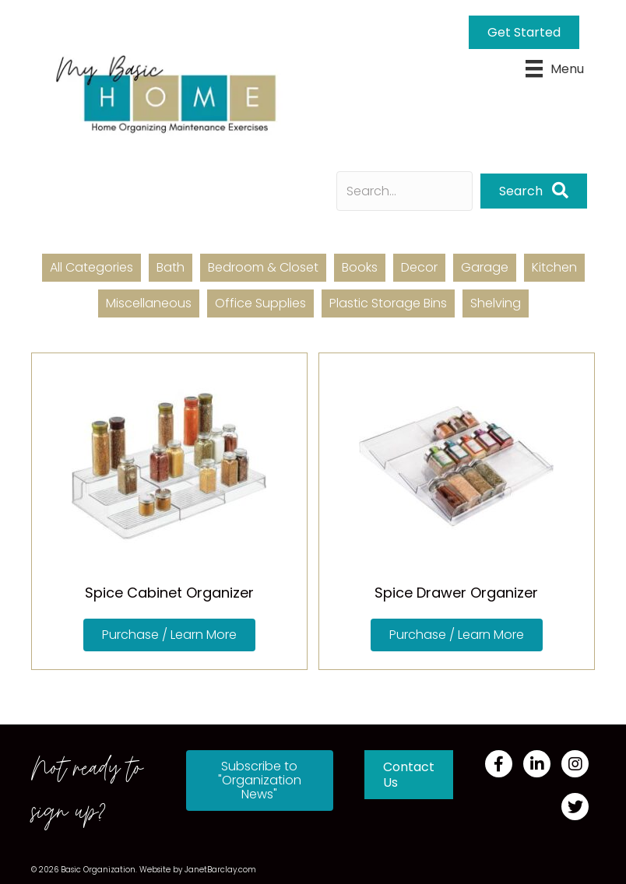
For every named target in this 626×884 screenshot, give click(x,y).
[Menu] (555, 68)
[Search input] (404, 191)
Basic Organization (98, 869)
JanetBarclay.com (220, 869)
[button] (533, 191)
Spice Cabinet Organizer (169, 592)
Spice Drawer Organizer (456, 592)
